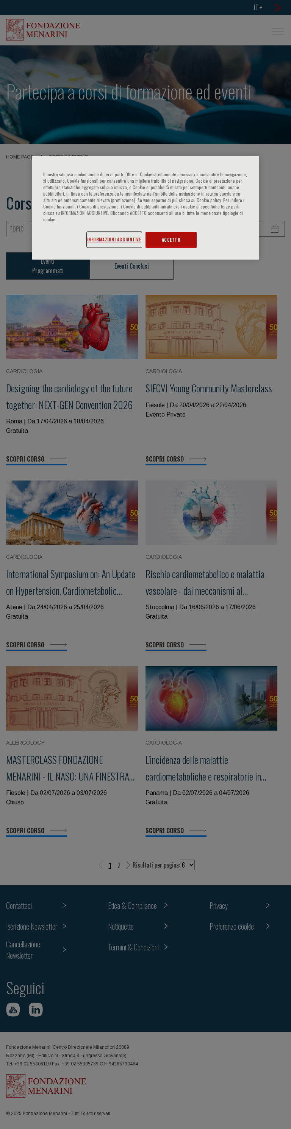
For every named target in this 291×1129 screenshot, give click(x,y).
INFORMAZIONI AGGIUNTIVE (114, 239)
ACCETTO (171, 239)
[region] (145, 208)
